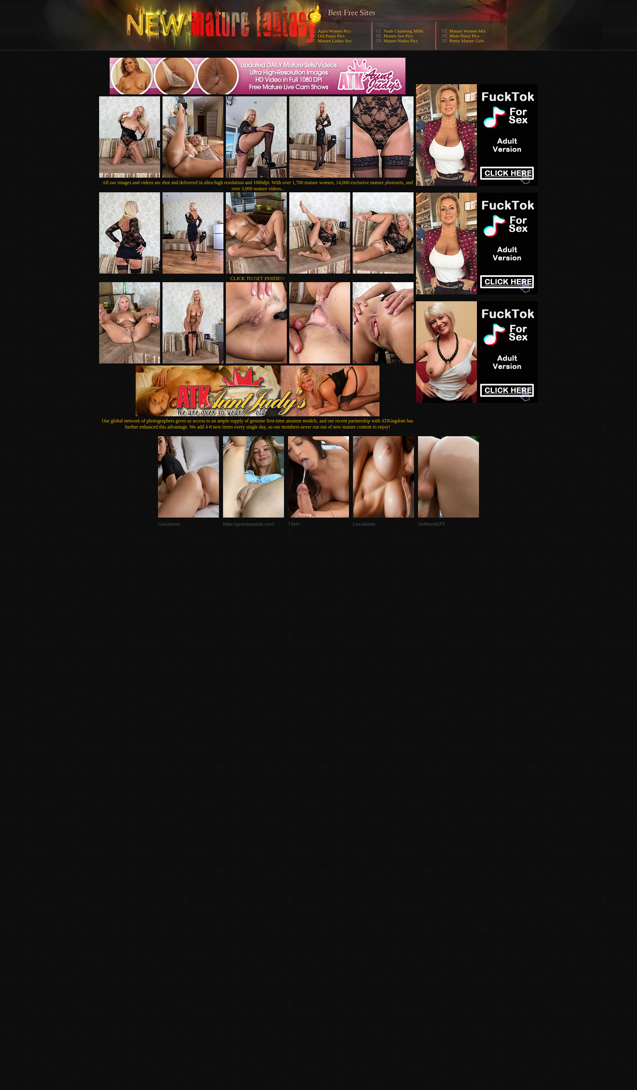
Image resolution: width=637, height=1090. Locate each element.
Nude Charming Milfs (403, 30)
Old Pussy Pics (331, 35)
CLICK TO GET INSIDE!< (257, 278)
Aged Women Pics (334, 30)
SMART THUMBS (332, 927)
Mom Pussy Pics (464, 35)
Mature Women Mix (467, 30)
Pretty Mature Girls (466, 40)
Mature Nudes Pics (401, 40)
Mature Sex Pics (398, 35)
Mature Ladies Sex (334, 40)
